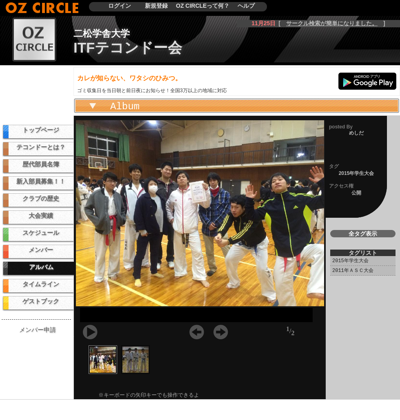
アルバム (41, 266)
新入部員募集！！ (40, 181)
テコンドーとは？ (40, 147)
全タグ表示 (363, 233)
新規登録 (156, 5)
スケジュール (40, 232)
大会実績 (41, 215)
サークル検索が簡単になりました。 (332, 23)
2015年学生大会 (350, 260)
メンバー (41, 249)
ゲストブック (40, 301)
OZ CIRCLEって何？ (202, 5)
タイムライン (40, 284)
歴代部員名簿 (40, 164)
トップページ (40, 129)
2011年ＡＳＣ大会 (352, 270)
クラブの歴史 (40, 198)
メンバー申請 (37, 329)
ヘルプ (246, 5)
